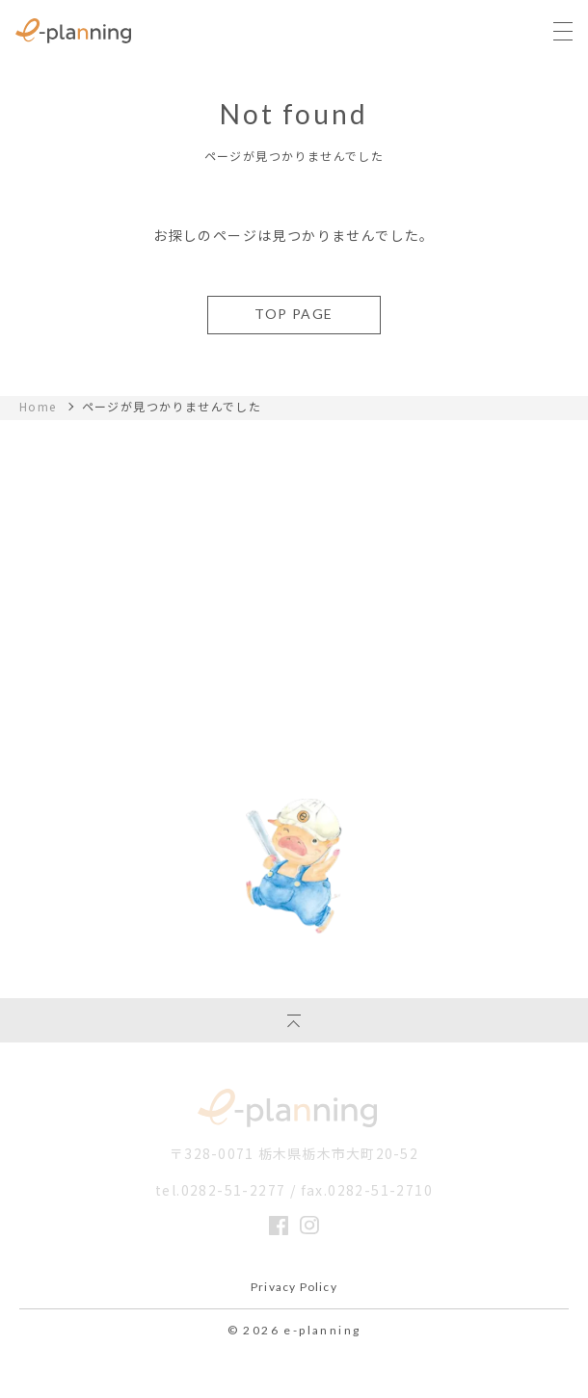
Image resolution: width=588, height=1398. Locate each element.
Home (38, 406)
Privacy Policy (294, 1287)
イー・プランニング (294, 1108)
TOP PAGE (293, 313)
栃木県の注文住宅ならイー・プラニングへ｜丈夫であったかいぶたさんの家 (73, 30)
